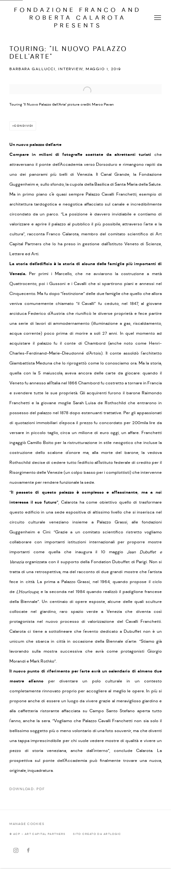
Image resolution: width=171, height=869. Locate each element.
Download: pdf (27, 789)
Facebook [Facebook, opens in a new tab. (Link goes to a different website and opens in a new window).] (28, 850)
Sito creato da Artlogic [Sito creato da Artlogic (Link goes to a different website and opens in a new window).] (97, 834)
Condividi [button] (23, 126)
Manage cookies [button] (26, 824)
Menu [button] (157, 18)
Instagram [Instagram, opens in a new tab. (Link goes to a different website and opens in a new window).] (15, 850)
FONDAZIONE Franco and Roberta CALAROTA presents (77, 17)
